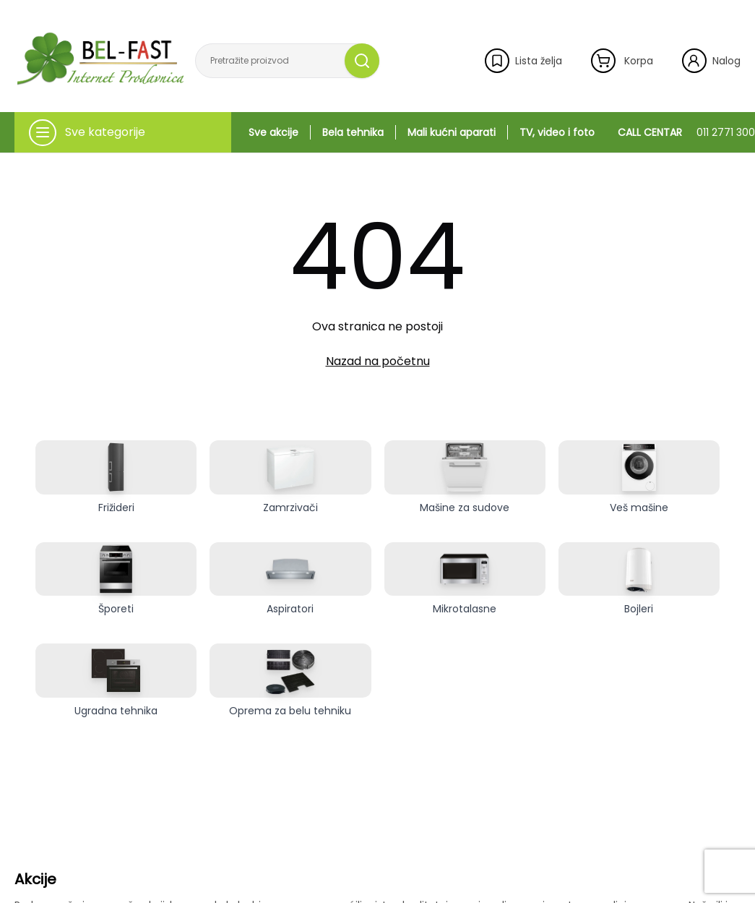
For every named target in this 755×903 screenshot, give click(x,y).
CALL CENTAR (686, 132)
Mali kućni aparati (451, 132)
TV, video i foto (557, 132)
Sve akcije (273, 132)
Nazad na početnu (378, 361)
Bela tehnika (353, 132)
